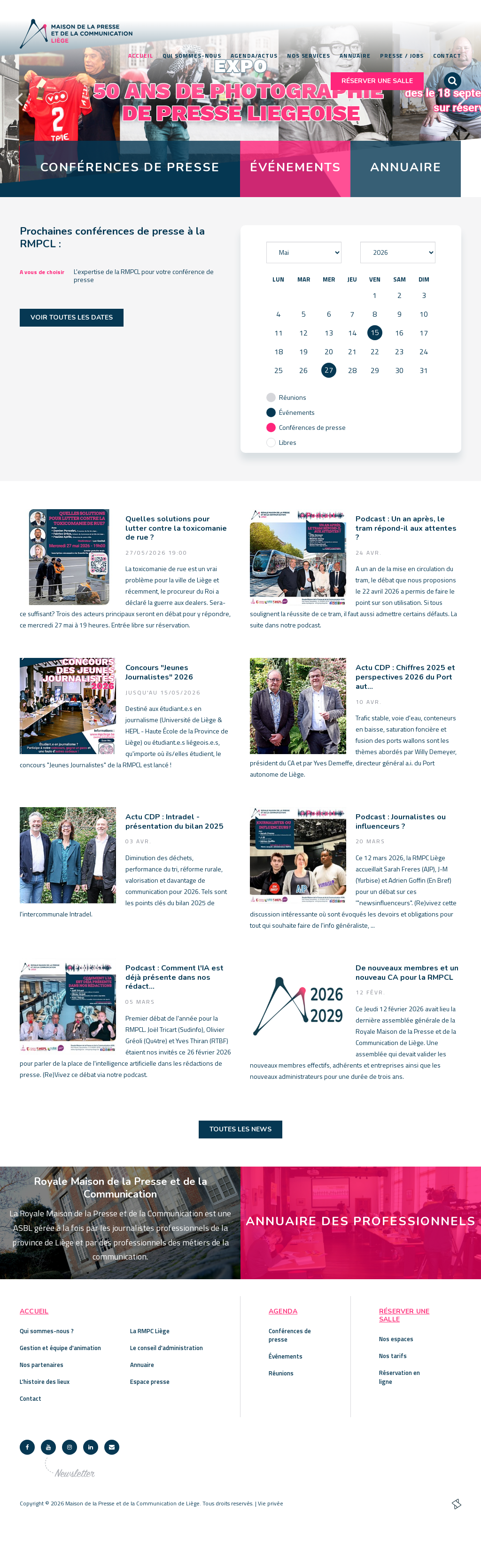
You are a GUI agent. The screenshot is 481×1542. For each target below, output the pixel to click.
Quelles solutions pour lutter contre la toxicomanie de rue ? (176, 528)
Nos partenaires (41, 1364)
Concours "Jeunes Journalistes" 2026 (159, 673)
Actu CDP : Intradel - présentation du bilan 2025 (174, 822)
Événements (286, 1356)
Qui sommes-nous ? (47, 1331)
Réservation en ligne (399, 1377)
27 (329, 370)
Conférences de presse (290, 1335)
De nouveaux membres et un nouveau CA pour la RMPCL (407, 973)
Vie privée (270, 1503)
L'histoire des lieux (45, 1381)
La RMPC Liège (150, 1331)
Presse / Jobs (402, 55)
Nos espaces (396, 1339)
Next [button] (462, 98)
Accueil (140, 55)
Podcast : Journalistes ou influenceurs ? (401, 822)
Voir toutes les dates (72, 317)
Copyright (32, 1503)
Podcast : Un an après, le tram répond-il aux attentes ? (406, 528)
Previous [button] (19, 98)
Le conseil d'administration (166, 1347)
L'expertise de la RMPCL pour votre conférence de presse (144, 275)
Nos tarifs (393, 1355)
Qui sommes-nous (192, 55)
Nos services (308, 55)
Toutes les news (240, 1129)
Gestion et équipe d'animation (60, 1347)
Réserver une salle (377, 80)
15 (375, 332)
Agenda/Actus (254, 55)
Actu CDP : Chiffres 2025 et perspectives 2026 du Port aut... (405, 678)
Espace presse (150, 1381)
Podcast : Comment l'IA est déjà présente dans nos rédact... (174, 978)
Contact (447, 55)
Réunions (281, 1373)
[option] (240, 98)
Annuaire (355, 55)
